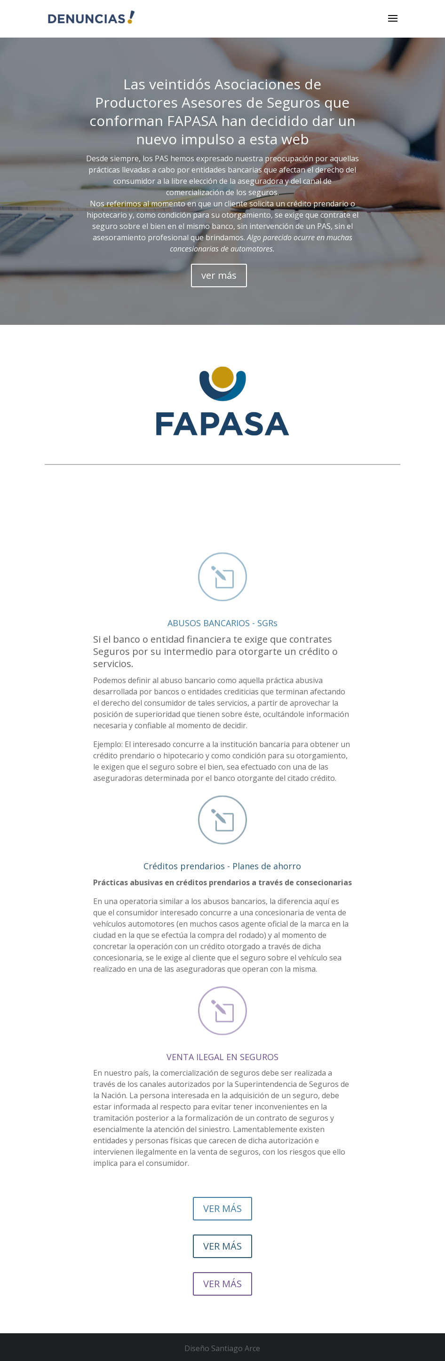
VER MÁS (222, 1208)
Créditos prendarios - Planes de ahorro (222, 866)
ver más (219, 275)
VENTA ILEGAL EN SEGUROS (222, 1056)
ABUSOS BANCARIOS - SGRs (222, 623)
